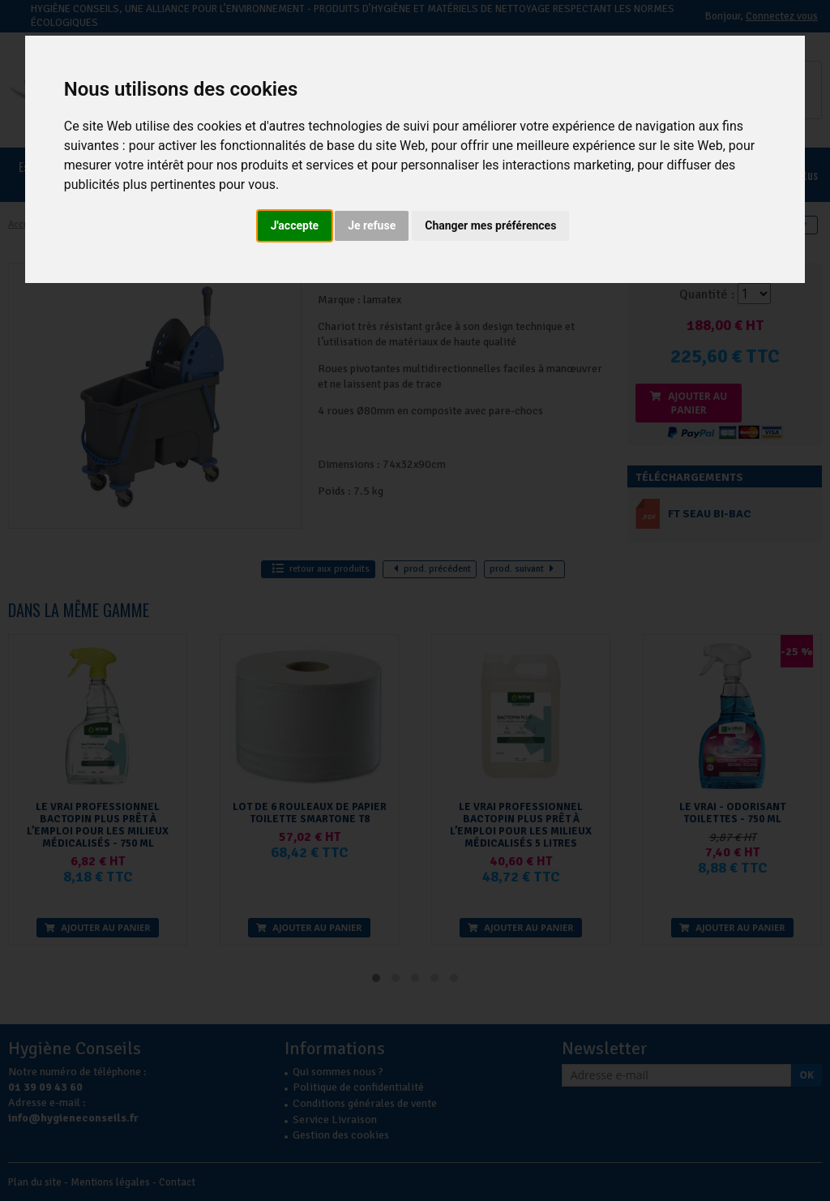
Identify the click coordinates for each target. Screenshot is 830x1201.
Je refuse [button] (372, 225)
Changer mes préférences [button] (490, 225)
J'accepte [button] (295, 225)
